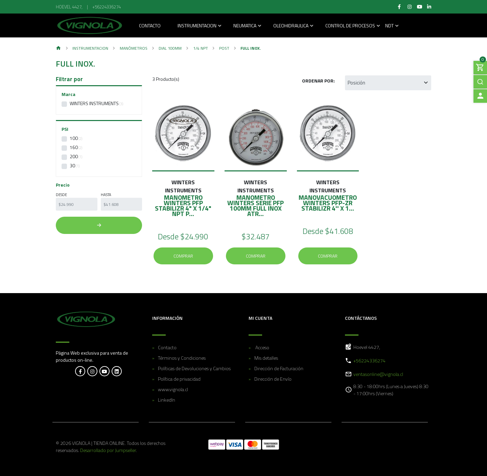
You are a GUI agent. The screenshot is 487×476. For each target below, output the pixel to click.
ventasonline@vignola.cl (378, 374)
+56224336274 (106, 6)
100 (74, 138)
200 (74, 156)
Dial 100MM (170, 48)
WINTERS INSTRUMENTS (94, 103)
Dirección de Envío (273, 378)
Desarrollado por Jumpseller (108, 450)
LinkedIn (166, 399)
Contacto (150, 26)
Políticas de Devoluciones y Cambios (194, 368)
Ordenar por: (318, 80)
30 (72, 165)
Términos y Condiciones (182, 357)
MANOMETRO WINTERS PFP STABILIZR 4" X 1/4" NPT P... (183, 205)
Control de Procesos (350, 26)
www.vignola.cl (173, 389)
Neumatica (244, 26)
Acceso (261, 347)
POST (224, 48)
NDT (389, 26)
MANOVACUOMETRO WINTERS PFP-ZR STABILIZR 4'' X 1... (328, 202)
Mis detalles (266, 357)
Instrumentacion (197, 26)
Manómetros (133, 48)
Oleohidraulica (290, 26)
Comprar (183, 256)
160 (74, 147)
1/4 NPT (200, 48)
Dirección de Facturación (278, 368)
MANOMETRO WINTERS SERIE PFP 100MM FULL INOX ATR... (255, 205)
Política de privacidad (179, 378)
